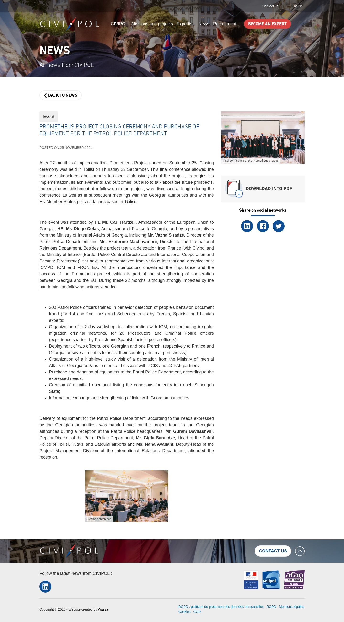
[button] (126, 496)
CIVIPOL (119, 24)
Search (299, 24)
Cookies (184, 612)
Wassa (103, 609)
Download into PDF (269, 189)
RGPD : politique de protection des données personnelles (220, 607)
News (204, 24)
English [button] (297, 6)
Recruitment (224, 24)
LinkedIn (247, 226)
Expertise (186, 24)
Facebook (263, 226)
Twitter (279, 226)
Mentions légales (291, 607)
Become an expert (267, 24)
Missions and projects (152, 24)
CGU (197, 612)
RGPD (271, 607)
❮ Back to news (60, 95)
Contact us (270, 6)
